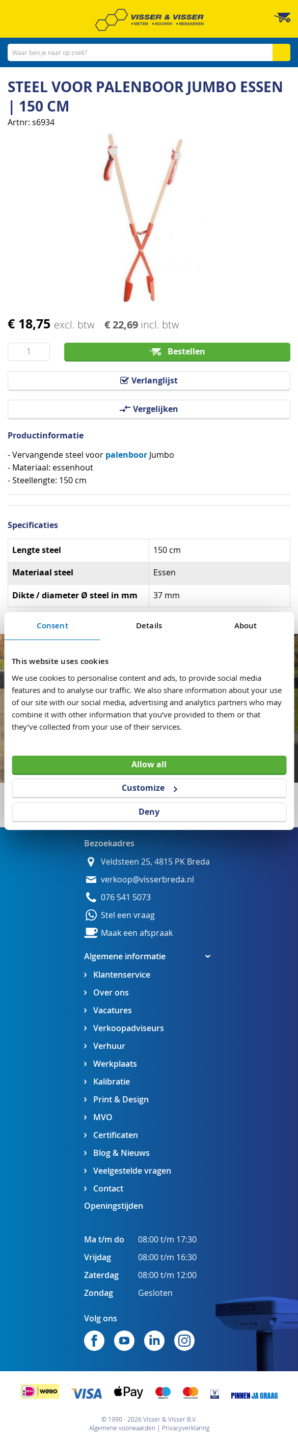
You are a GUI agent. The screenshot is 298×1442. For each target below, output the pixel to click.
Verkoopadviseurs (128, 1028)
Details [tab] (149, 625)
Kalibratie (111, 1081)
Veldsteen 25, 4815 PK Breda (155, 861)
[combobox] (149, 52)
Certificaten (115, 1135)
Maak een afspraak (137, 933)
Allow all (149, 763)
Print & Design (121, 1099)
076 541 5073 (126, 897)
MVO (103, 1117)
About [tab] (245, 625)
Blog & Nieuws (121, 1153)
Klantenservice (121, 974)
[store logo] (149, 20)
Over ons (111, 992)
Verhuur (109, 1046)
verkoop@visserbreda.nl (147, 879)
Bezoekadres (109, 843)
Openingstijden (113, 1205)
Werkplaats (115, 1064)
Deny (149, 811)
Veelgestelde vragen (132, 1171)
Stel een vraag (128, 915)
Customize (149, 787)
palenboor (126, 454)
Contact (108, 1188)
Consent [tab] (52, 625)
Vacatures (112, 1010)
